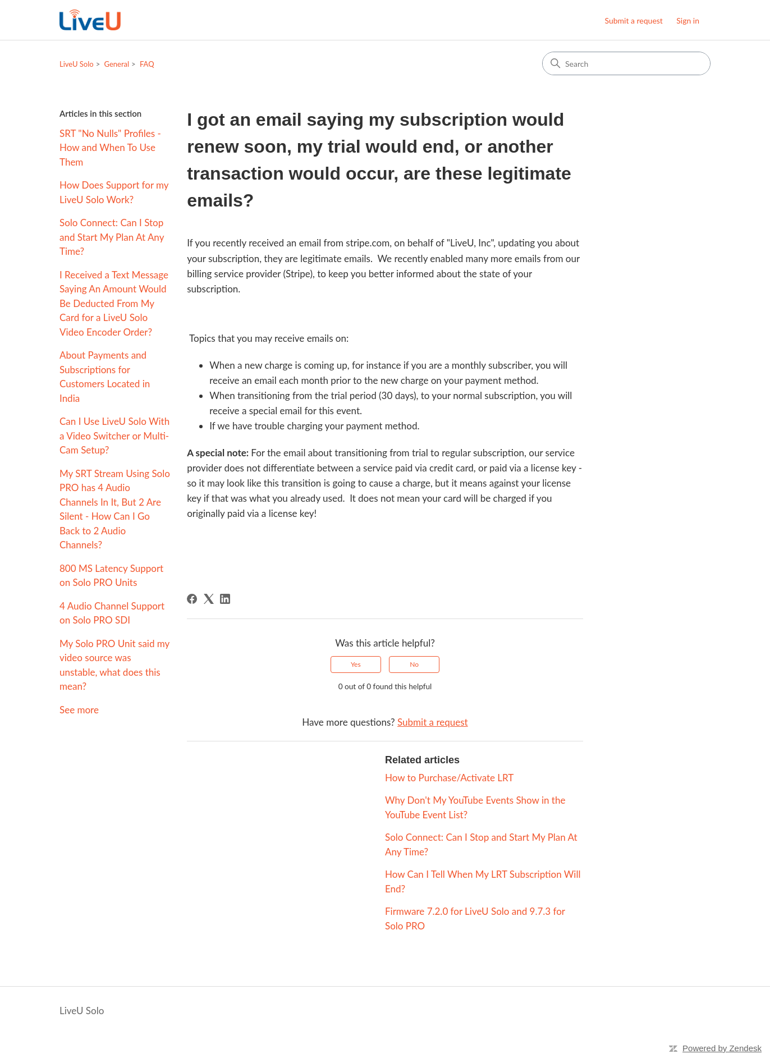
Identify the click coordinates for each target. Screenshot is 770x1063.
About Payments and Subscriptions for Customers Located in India (104, 376)
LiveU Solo (76, 63)
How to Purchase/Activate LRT (449, 777)
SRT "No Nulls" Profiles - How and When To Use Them (110, 147)
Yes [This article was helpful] (356, 664)
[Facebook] (192, 599)
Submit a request (633, 20)
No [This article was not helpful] (414, 664)
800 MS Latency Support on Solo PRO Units (111, 575)
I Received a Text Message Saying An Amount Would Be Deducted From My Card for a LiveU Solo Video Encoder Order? (113, 303)
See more (79, 710)
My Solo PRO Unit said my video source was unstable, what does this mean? (114, 665)
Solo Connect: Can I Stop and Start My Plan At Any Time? (111, 237)
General (117, 63)
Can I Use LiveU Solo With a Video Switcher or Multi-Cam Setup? (114, 435)
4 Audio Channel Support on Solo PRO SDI (111, 613)
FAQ (147, 63)
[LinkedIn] (225, 599)
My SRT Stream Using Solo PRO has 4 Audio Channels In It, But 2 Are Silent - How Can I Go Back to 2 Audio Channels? (114, 509)
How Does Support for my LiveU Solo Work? (113, 192)
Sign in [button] (687, 20)
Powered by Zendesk (722, 1048)
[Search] (626, 63)
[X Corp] (209, 599)
